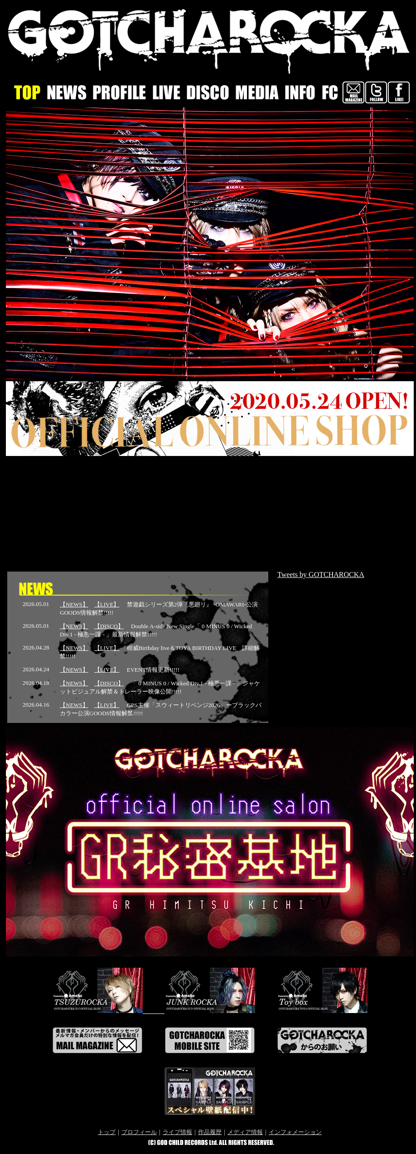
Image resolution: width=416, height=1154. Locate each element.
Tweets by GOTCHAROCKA (320, 574)
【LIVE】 (107, 604)
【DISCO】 (109, 626)
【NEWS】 (74, 604)
